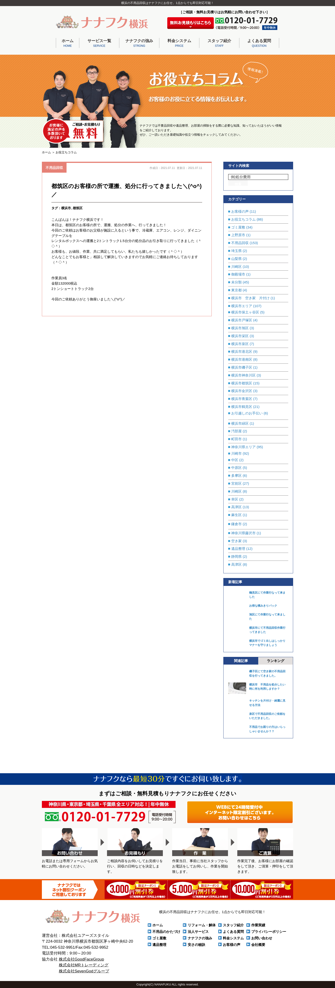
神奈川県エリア (243, 447)
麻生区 (236, 515)
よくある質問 (259, 43)
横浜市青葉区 (241, 399)
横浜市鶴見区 (241, 407)
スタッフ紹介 (219, 43)
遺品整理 (238, 549)
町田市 (236, 439)
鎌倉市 (236, 524)
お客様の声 (240, 211)
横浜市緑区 (240, 423)
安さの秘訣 (196, 945)
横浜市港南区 (241, 359)
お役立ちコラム (243, 219)
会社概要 (258, 945)
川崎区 (236, 267)
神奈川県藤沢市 (243, 533)
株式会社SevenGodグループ (84, 971)
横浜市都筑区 (241, 383)
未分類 (236, 282)
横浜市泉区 (240, 344)
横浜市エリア (241, 306)
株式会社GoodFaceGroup (81, 959)
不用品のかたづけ (166, 932)
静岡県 (236, 556)
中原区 (236, 468)
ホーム (67, 43)
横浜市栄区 (240, 336)
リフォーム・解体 (202, 925)
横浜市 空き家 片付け (250, 298)
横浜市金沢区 (241, 391)
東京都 (236, 290)
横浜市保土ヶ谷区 (245, 312)
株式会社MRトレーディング (83, 965)
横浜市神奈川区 (243, 375)
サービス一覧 (99, 43)
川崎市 (236, 453)
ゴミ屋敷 (238, 227)
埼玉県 (236, 251)
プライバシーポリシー (268, 932)
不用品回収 (54, 168)
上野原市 (238, 235)
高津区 (236, 507)
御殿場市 (238, 274)
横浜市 (66, 208)
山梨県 (236, 259)
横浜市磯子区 (241, 367)
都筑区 (78, 208)
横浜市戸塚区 (241, 320)
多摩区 (236, 475)
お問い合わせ (261, 938)
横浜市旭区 (240, 328)
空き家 (236, 541)
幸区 (234, 499)
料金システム (179, 43)
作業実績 (258, 925)
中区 (234, 460)
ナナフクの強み (139, 43)
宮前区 (236, 483)
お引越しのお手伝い (247, 413)
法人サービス (198, 932)
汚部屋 (236, 431)
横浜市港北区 (241, 351)
